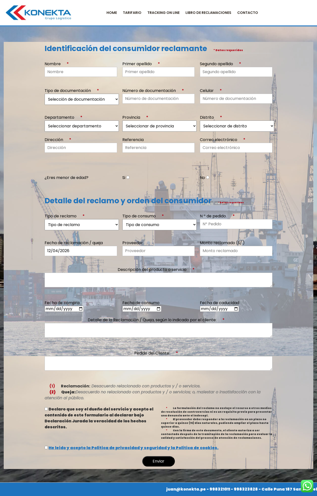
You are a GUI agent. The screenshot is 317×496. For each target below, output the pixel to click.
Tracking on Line (163, 12)
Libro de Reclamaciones (208, 12)
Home (111, 12)
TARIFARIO (132, 12)
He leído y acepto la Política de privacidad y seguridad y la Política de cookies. (133, 448)
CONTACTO (247, 12)
